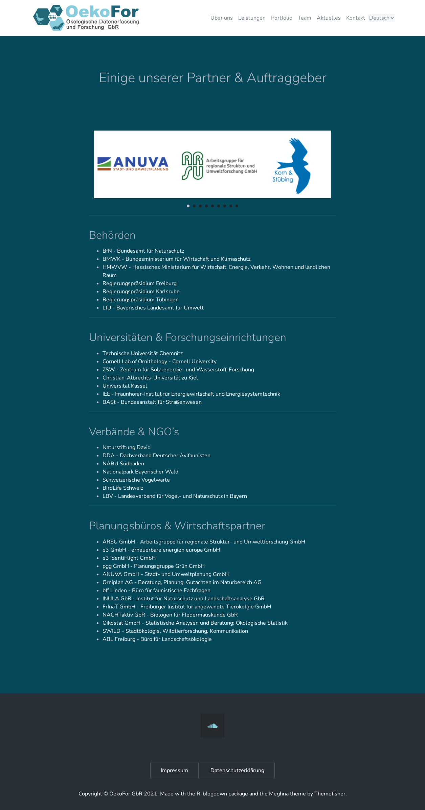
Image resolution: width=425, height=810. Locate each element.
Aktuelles (329, 18)
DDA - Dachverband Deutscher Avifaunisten (156, 455)
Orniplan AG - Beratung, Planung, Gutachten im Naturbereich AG (182, 582)
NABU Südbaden (123, 463)
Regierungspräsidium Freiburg (140, 283)
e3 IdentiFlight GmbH (129, 558)
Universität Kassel (125, 386)
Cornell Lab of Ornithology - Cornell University (160, 361)
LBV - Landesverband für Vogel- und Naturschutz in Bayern (175, 496)
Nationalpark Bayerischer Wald (140, 472)
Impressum (174, 770)
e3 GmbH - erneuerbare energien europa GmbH (161, 550)
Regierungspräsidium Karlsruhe (141, 291)
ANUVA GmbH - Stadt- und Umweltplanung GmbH (166, 574)
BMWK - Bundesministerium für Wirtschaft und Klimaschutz (176, 259)
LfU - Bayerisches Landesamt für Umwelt (153, 307)
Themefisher (329, 793)
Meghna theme (287, 793)
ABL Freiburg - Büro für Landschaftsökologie (157, 639)
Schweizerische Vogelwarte (136, 480)
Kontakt (355, 18)
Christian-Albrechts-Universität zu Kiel (150, 377)
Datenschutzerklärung (237, 770)
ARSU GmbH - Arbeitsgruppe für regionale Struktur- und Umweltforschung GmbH (204, 542)
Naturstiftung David (127, 447)
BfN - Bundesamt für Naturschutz (143, 251)
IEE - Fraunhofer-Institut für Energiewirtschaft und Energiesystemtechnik (191, 394)
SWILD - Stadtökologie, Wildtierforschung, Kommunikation (175, 631)
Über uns (221, 18)
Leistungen (252, 18)
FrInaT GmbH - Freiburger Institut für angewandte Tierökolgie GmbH (187, 606)
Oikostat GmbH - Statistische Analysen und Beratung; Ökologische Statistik (195, 623)
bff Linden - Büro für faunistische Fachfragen (156, 590)
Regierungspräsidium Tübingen (141, 299)
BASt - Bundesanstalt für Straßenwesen (152, 402)
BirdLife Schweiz (123, 488)
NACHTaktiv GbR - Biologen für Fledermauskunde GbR (170, 615)
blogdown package (225, 793)
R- (200, 793)
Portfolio (281, 18)
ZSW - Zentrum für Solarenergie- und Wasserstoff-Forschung (178, 369)
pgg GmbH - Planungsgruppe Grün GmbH (154, 566)
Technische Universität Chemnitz (143, 353)
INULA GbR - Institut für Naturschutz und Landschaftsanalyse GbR (184, 598)
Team (304, 18)
